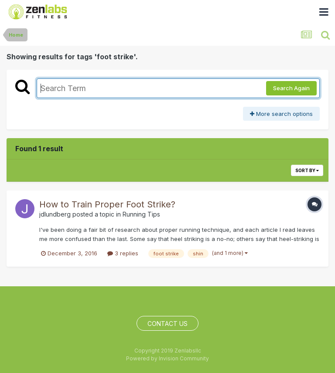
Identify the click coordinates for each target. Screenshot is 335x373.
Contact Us (167, 323)
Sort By (307, 170)
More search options (281, 113)
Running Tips (141, 214)
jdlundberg (55, 214)
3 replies (122, 253)
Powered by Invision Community (167, 358)
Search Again (291, 88)
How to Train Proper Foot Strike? (107, 204)
